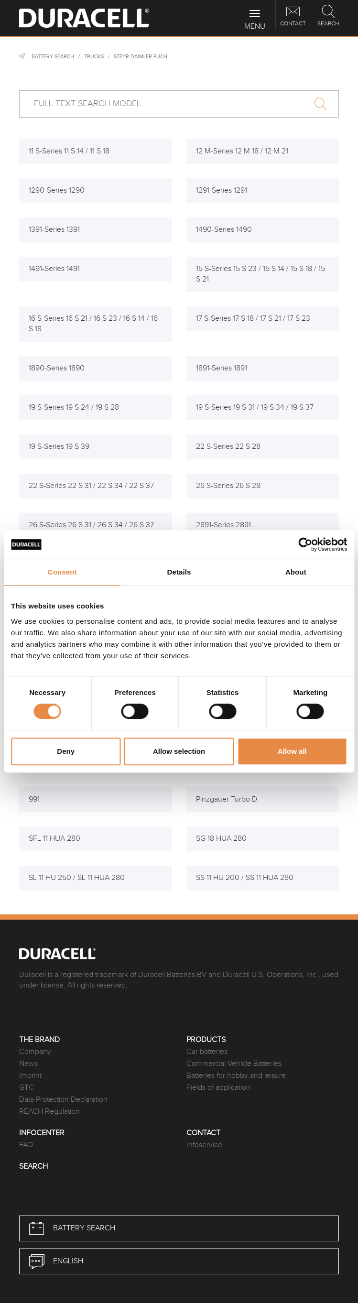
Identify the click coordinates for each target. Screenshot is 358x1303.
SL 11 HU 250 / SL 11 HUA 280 (77, 877)
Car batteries (207, 1051)
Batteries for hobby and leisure (236, 1075)
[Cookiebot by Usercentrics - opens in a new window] (305, 544)
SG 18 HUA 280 (221, 838)
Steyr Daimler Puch (140, 57)
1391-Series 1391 (54, 229)
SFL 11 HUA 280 (54, 838)
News (28, 1063)
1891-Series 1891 (221, 368)
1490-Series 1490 (224, 229)
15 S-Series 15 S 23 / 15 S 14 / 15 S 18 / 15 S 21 (260, 274)
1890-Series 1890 (57, 368)
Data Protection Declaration (63, 1099)
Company (35, 1051)
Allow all (292, 751)
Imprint (30, 1075)
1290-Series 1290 (57, 190)
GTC (26, 1087)
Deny (66, 751)
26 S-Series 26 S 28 (228, 485)
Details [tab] (179, 572)
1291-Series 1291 (221, 190)
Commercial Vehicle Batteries (234, 1063)
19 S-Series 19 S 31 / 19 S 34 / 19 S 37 (255, 407)
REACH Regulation (49, 1111)
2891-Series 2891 (223, 525)
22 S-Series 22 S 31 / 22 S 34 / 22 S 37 (91, 485)
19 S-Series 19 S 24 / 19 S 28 (74, 407)
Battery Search (53, 57)
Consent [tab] (62, 572)
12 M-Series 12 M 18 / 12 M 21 (242, 151)
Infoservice (204, 1145)
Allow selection (179, 751)
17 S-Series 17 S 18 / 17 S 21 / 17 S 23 (253, 318)
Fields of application (218, 1087)
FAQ (26, 1145)
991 (34, 799)
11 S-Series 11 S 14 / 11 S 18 (69, 151)
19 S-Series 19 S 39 (59, 446)
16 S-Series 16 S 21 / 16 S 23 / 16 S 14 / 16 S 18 (93, 324)
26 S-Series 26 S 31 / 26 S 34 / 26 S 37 (91, 525)
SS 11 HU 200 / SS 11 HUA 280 (244, 877)
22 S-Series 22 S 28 (228, 446)
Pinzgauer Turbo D (226, 799)
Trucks (94, 57)
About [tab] (295, 572)
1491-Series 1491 (54, 268)
